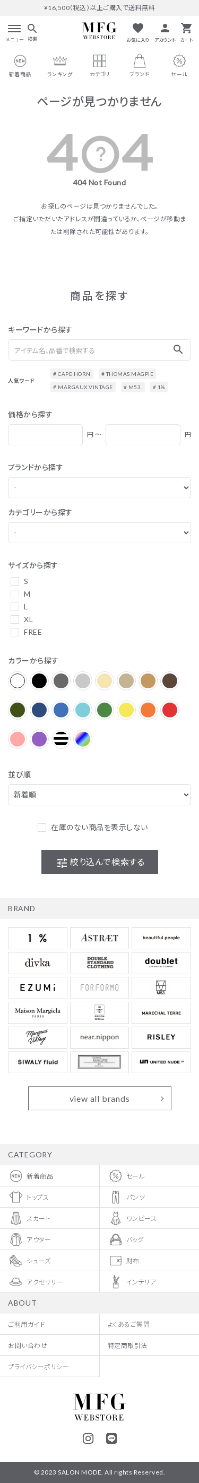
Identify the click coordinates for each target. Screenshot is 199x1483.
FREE (33, 631)
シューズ (29, 1261)
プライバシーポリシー (38, 1366)
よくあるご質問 (129, 1323)
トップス (28, 1197)
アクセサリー (35, 1282)
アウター (29, 1239)
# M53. (133, 387)
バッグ (126, 1239)
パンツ (126, 1197)
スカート (29, 1218)
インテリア (132, 1282)
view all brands (100, 1098)
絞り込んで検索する (100, 863)
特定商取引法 (128, 1345)
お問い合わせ (27, 1345)
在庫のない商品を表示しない (99, 827)
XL (28, 619)
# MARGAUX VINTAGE (83, 387)
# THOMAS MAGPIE (127, 374)
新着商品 (30, 1176)
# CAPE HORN (72, 374)
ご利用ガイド (26, 1323)
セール (126, 1176)
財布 (124, 1261)
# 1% (159, 387)
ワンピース (132, 1218)
